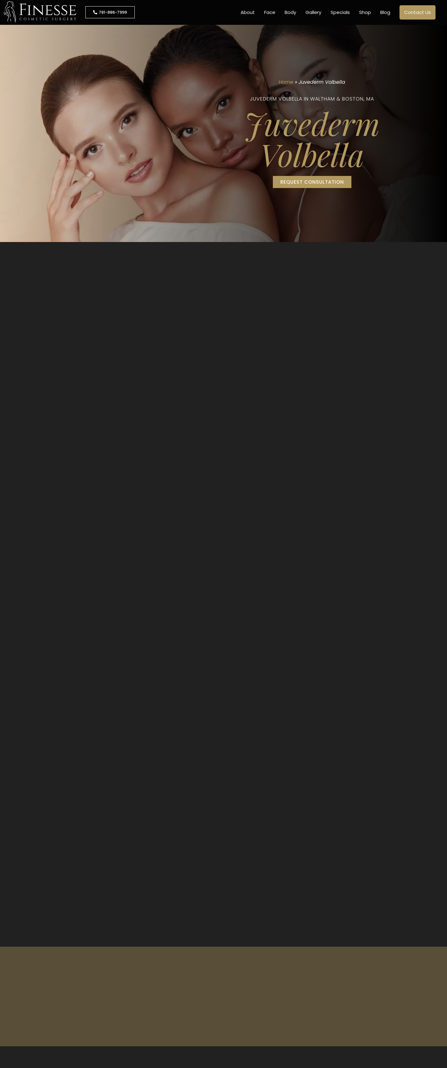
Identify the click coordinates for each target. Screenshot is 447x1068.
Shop (365, 12)
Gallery (313, 12)
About (248, 12)
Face (269, 12)
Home (286, 82)
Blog (385, 12)
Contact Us (417, 12)
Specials (340, 12)
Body (290, 12)
